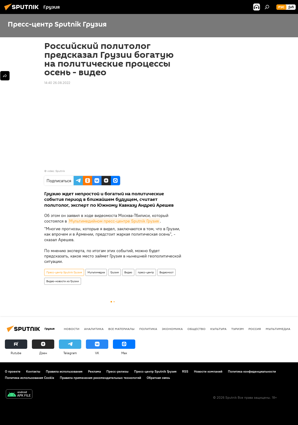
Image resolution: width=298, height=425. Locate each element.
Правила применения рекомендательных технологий (100, 378)
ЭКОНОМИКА (172, 329)
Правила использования (64, 371)
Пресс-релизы (117, 371)
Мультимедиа (96, 272)
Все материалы (121, 329)
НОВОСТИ (71, 329)
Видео (128, 272)
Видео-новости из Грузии (62, 281)
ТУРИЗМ (237, 329)
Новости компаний (208, 371)
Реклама (94, 371)
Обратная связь (158, 378)
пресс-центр (146, 272)
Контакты (33, 371)
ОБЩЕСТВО (196, 329)
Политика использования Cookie (29, 378)
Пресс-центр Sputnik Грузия (64, 272)
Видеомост (166, 272)
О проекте (12, 371)
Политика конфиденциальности (252, 371)
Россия (254, 329)
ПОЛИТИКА (148, 329)
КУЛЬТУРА (218, 329)
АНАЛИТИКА (94, 329)
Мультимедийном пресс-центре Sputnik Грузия (114, 221)
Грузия (114, 272)
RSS (185, 371)
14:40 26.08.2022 (57, 83)
